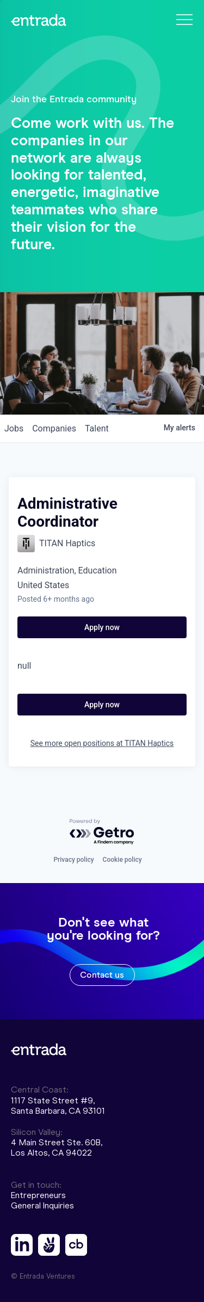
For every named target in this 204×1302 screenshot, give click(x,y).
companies (54, 428)
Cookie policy (122, 859)
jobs (13, 428)
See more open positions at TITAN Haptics (102, 743)
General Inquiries (42, 1205)
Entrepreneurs (38, 1195)
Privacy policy (73, 859)
